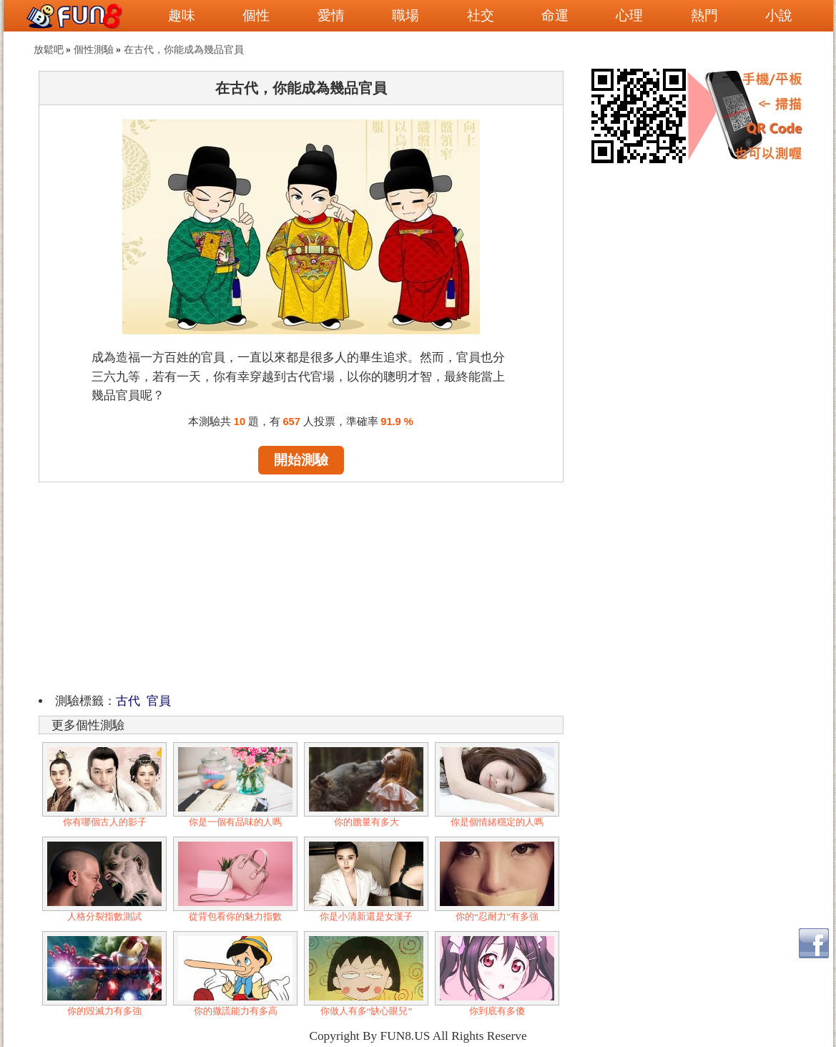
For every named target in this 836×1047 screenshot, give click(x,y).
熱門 (704, 15)
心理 (629, 15)
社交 (480, 15)
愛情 (331, 15)
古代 (128, 701)
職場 (405, 15)
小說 (778, 15)
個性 (256, 15)
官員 (159, 701)
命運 (555, 15)
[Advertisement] (301, 585)
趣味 (181, 15)
